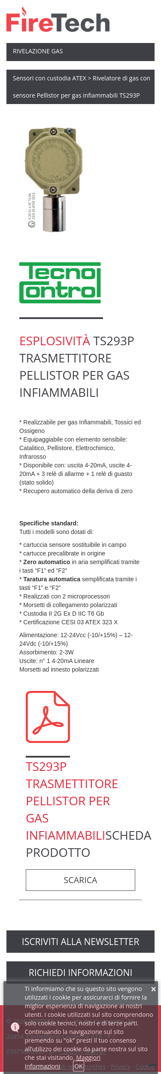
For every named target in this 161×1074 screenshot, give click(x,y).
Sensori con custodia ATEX (49, 78)
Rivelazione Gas (38, 51)
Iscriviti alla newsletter (80, 942)
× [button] (153, 989)
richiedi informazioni (81, 973)
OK (78, 1066)
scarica (80, 880)
